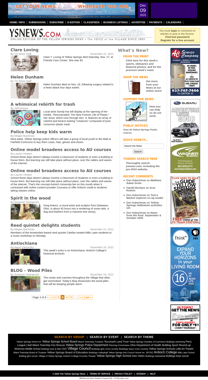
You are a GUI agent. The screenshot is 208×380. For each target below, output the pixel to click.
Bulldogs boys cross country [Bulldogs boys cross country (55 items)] (133, 349)
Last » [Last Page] (88, 297)
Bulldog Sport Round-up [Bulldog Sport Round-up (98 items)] (176, 345)
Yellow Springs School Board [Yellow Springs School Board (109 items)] (59, 341)
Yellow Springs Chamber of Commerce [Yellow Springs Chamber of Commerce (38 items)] (147, 342)
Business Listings (115, 22)
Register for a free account (177, 40)
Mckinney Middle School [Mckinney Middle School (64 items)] (27, 348)
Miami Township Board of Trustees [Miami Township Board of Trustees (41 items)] (29, 352)
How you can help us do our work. (155, 111)
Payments (155, 22)
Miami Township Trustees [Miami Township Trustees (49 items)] (90, 341)
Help (152, 374)
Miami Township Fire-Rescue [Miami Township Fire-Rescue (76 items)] (48, 345)
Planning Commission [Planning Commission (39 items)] (119, 345)
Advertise (138, 22)
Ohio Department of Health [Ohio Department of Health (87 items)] (145, 345)
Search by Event (104, 337)
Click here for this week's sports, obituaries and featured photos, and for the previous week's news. (143, 65)
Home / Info (17, 22)
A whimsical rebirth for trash (43, 104)
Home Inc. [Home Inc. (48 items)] (140, 352)
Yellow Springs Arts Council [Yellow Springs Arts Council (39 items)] (121, 352)
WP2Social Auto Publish (90, 378)
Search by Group (69, 337)
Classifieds (91, 22)
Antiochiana (24, 243)
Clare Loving (25, 50)
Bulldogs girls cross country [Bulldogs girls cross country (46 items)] (104, 349)
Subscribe (56, 22)
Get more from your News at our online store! (154, 86)
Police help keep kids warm (41, 132)
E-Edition (73, 22)
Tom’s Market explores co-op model (144, 196)
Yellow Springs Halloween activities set (144, 205)
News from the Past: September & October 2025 (143, 215)
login (174, 30)
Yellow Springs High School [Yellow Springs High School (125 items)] (114, 355)
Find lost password (177, 36)
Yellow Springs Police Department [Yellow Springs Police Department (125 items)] (87, 345)
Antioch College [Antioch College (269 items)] (165, 352)
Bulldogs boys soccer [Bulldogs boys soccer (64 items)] (177, 356)
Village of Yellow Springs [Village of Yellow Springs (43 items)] (50, 356)
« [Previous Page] (49, 297)
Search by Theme (139, 337)
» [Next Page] (80, 297)
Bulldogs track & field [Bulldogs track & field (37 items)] (51, 349)
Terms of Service (100, 374)
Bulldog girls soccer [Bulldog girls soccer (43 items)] (28, 356)
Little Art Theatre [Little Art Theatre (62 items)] (185, 349)
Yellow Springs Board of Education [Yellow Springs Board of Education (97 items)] (67, 352)
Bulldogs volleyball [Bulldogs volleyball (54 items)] (98, 352)
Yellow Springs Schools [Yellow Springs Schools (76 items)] (162, 348)
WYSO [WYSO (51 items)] (149, 352)
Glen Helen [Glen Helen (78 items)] (138, 356)
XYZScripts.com (121, 378)
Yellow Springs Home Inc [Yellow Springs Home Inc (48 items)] (28, 341)
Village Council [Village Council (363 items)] (79, 348)
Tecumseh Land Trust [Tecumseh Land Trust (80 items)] (116, 341)
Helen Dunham (27, 77)
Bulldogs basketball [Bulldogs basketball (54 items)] (155, 356)
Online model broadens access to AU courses (61, 149)
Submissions (37, 22)
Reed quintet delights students (46, 225)
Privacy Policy (123, 374)
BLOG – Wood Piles (31, 270)
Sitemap (141, 374)
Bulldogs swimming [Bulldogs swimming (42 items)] (175, 342)
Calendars (173, 22)
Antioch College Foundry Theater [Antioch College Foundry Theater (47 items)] (79, 356)
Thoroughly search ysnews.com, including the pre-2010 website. (143, 166)
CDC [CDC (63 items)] (64, 348)
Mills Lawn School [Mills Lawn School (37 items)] (186, 352)
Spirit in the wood (31, 198)
